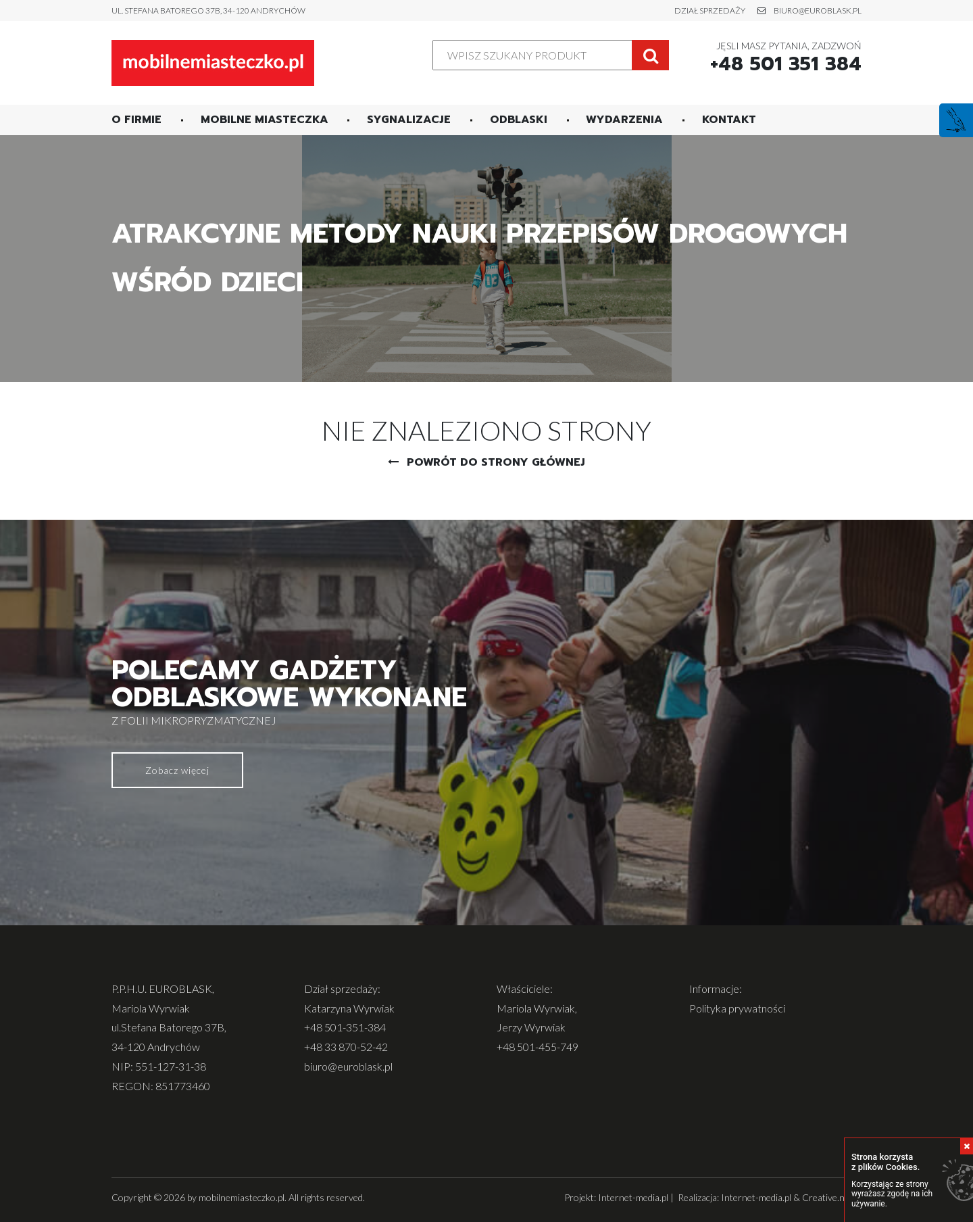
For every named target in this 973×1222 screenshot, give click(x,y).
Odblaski (518, 120)
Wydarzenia (624, 120)
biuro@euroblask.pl (818, 10)
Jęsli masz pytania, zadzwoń (786, 58)
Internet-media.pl (633, 1197)
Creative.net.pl (832, 1197)
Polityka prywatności (737, 1008)
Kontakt (729, 120)
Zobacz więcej (177, 770)
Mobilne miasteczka (264, 120)
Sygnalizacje (409, 120)
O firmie (136, 120)
